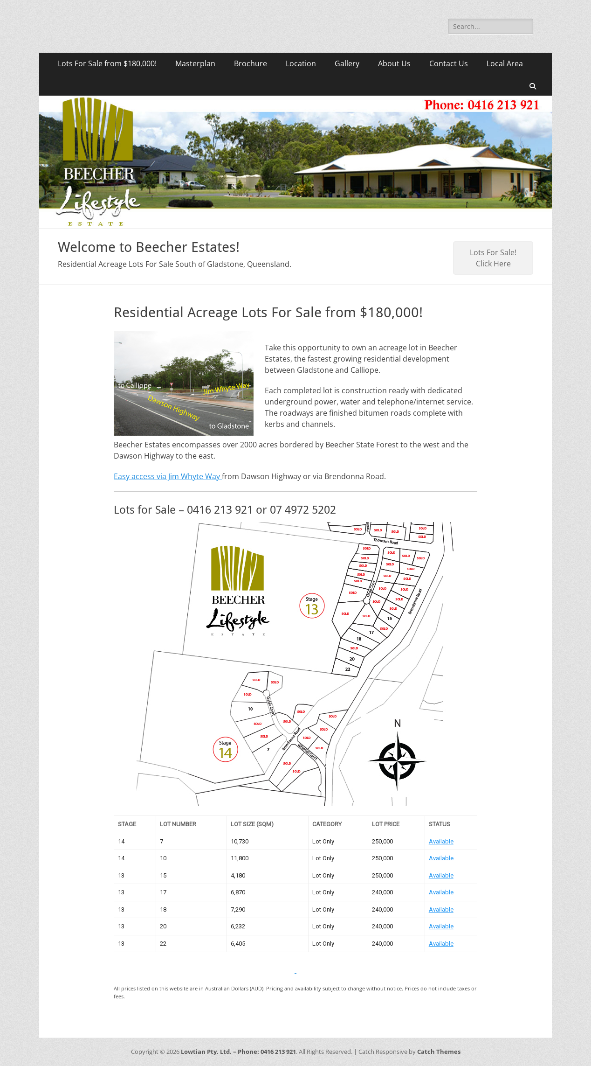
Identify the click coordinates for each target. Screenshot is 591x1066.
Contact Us (448, 63)
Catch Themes (438, 1051)
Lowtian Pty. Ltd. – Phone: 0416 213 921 (238, 1051)
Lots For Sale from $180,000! (107, 63)
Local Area (505, 63)
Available (441, 841)
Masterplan (195, 63)
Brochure (250, 63)
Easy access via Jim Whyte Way (168, 476)
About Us (394, 63)
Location (301, 63)
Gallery (347, 63)
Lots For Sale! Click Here (493, 258)
